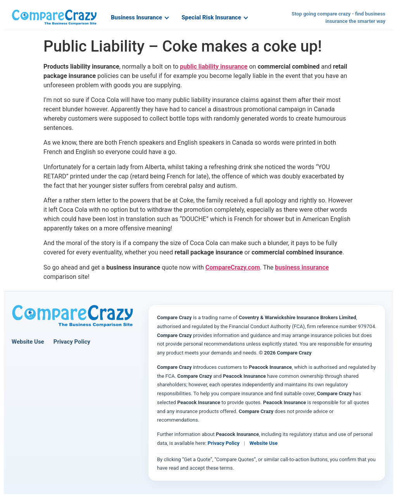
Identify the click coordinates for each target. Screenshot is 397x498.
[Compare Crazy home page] (72, 316)
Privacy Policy (72, 341)
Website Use (28, 341)
